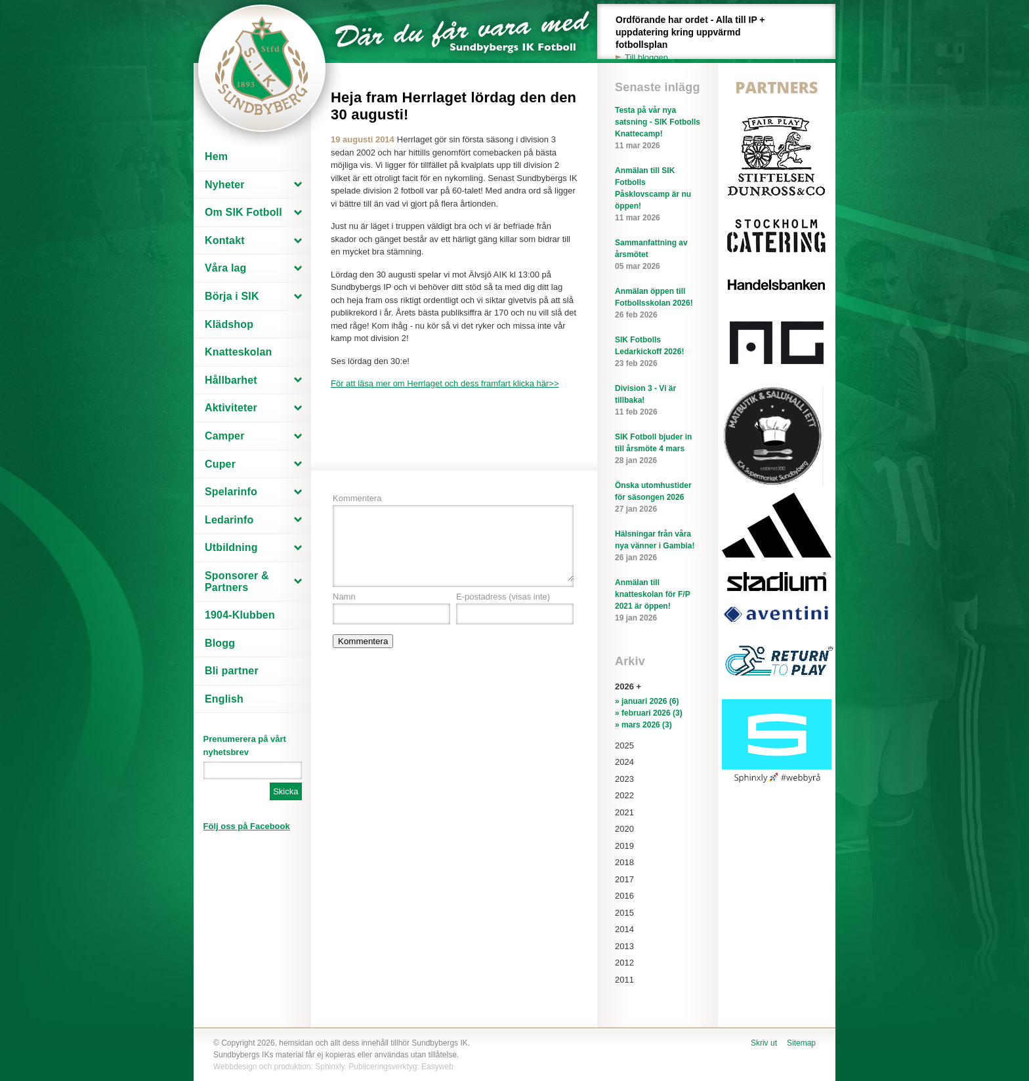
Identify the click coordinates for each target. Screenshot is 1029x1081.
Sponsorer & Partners (237, 581)
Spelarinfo (231, 491)
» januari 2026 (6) (647, 701)
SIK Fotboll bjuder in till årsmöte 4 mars (657, 449)
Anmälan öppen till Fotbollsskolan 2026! (657, 304)
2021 (624, 812)
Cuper (220, 464)
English (224, 698)
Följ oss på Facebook (246, 826)
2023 (624, 779)
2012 (624, 963)
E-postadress (503, 597)
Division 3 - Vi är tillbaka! (657, 401)
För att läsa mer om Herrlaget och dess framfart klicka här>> (445, 383)
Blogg (220, 643)
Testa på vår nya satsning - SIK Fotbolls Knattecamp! (657, 129)
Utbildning (231, 547)
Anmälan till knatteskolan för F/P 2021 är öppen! (657, 601)
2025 (624, 745)
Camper (225, 435)
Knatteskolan (238, 351)
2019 (624, 846)
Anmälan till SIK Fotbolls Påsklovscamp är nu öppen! (657, 195)
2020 (624, 829)
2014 (624, 929)
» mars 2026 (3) (643, 724)
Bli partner (232, 670)
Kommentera (357, 498)
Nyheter (225, 184)
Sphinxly (329, 1066)
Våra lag (226, 268)
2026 (624, 686)
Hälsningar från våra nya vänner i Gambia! (657, 546)
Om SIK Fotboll (243, 212)
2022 (624, 795)
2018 (624, 862)
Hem (216, 156)
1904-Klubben (240, 615)
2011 (624, 980)
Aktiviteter (231, 407)
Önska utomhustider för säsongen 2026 (657, 498)
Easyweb (437, 1066)
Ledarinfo (229, 519)
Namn (344, 597)
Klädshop (229, 324)
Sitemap (801, 1043)
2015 (624, 913)
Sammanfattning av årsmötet (657, 255)
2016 (624, 896)
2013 (624, 946)
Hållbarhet (231, 380)
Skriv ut (764, 1043)
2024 (624, 762)
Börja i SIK (232, 296)
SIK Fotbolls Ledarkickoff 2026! (657, 352)
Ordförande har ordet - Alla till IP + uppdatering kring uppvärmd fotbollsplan (698, 39)
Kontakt (225, 240)
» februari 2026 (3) (648, 713)
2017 (624, 879)
